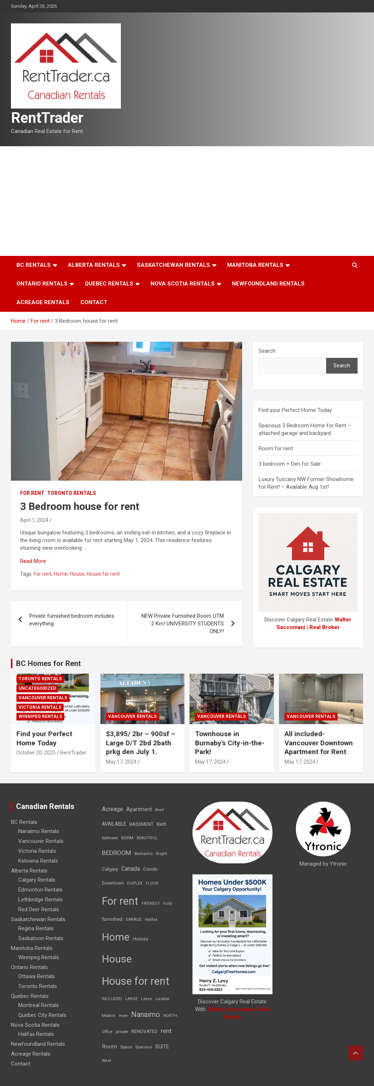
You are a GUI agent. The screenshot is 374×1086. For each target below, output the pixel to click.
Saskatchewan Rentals (173, 265)
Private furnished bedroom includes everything (71, 620)
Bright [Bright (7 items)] (161, 853)
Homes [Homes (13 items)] (140, 939)
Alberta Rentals (94, 265)
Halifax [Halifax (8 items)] (151, 919)
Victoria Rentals (40, 707)
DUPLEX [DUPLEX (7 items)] (134, 883)
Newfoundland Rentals (268, 283)
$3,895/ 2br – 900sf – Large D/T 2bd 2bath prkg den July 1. (140, 743)
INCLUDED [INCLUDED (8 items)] (112, 998)
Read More (33, 561)
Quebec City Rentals (42, 1015)
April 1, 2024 (34, 520)
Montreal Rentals (38, 1005)
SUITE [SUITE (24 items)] (162, 1046)
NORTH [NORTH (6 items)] (170, 1015)
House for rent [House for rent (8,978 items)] (135, 981)
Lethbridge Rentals (40, 899)
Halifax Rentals (36, 1034)
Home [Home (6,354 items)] (116, 937)
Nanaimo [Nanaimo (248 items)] (145, 1014)
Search (267, 351)
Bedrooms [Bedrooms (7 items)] (143, 853)
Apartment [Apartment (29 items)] (139, 809)
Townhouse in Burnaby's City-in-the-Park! (229, 743)
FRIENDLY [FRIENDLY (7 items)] (151, 903)
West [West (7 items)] (106, 1060)
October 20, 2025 (36, 753)
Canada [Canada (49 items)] (130, 868)
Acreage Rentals (42, 302)
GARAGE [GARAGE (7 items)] (133, 919)
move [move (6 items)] (123, 1015)
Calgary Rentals (37, 880)
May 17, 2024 (121, 762)
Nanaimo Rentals (38, 831)
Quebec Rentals (109, 283)
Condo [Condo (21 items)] (150, 869)
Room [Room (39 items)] (109, 1046)
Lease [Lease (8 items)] (146, 998)
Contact (93, 302)
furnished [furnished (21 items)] (112, 919)
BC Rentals (33, 265)
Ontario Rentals (42, 283)
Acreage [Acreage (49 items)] (112, 809)
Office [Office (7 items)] (107, 1031)
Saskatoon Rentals (41, 938)
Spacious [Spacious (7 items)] (144, 1047)
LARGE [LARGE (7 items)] (131, 998)
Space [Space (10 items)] (126, 1046)
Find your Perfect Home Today (295, 410)
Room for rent (276, 448)
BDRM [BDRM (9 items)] (127, 837)
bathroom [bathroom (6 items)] (110, 838)
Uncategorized (37, 688)
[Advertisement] (187, 201)
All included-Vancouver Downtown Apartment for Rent (319, 743)
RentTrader (47, 117)
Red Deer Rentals (38, 909)
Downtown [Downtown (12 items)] (113, 883)
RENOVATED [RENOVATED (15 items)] (144, 1031)
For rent (32, 493)
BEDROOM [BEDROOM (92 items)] (116, 852)
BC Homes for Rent (48, 663)
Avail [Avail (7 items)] (159, 809)
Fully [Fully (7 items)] (167, 903)
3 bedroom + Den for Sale (290, 464)
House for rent (103, 574)
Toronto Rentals (71, 493)
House (77, 574)
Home (61, 574)
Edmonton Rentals (40, 889)
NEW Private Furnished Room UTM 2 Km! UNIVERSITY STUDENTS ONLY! (182, 624)
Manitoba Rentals (255, 265)
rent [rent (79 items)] (166, 1030)
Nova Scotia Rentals (182, 283)
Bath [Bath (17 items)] (162, 824)
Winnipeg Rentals (40, 716)
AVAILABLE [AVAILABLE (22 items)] (114, 824)
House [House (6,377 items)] (117, 959)
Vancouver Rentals (43, 697)
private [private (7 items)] (122, 1031)
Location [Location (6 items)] (162, 998)
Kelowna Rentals (38, 861)
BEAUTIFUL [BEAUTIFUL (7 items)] (147, 838)
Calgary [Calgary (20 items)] (110, 869)
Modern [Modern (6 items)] (108, 1015)
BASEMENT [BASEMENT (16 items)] (141, 824)
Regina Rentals (36, 928)
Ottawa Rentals (36, 976)
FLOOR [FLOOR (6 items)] (152, 883)
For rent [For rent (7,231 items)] (120, 901)
